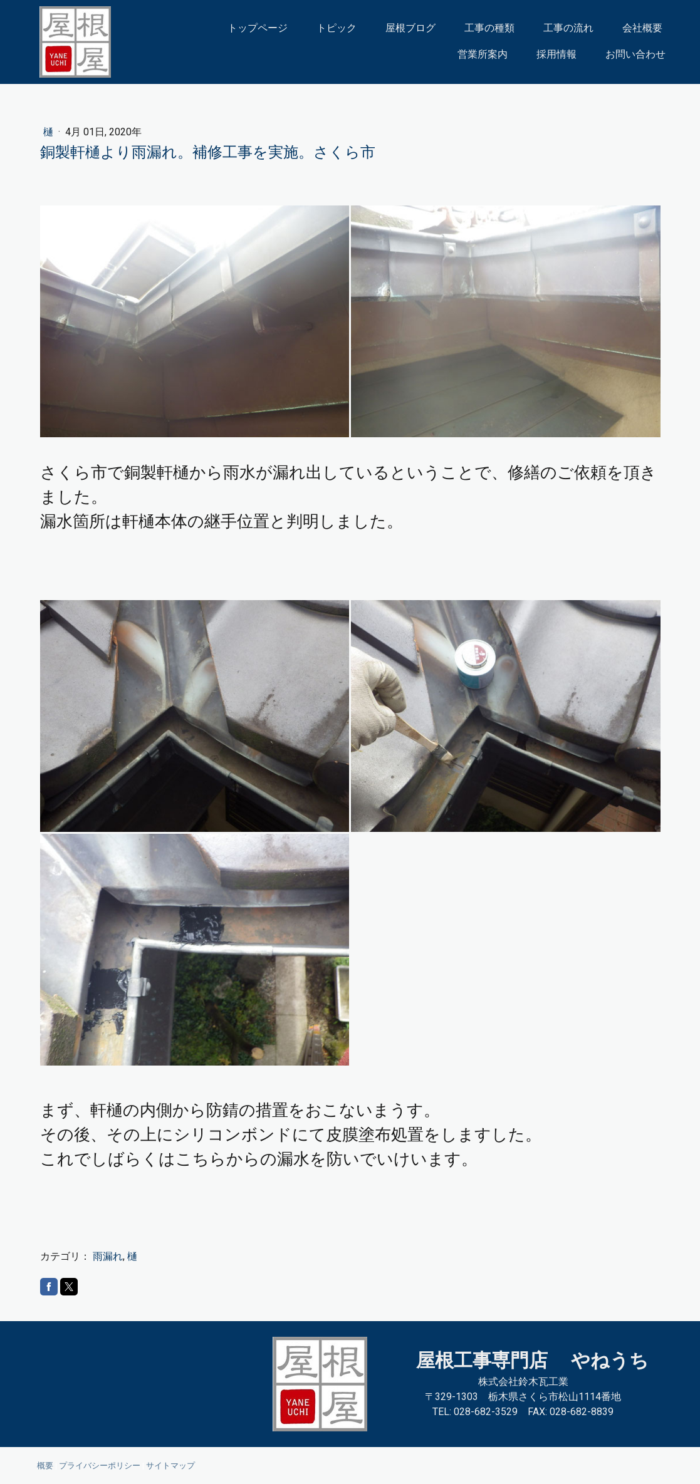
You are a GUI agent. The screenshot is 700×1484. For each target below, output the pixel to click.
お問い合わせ (635, 54)
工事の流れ (568, 28)
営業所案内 (482, 54)
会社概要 (642, 28)
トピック (336, 28)
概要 (45, 1465)
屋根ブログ (410, 28)
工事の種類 (489, 28)
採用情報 (556, 54)
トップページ (257, 28)
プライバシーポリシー (99, 1465)
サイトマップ (170, 1465)
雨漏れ (108, 1256)
